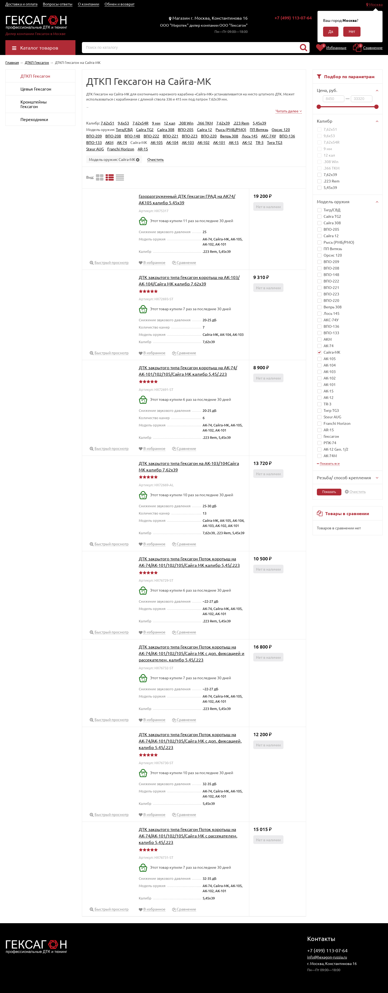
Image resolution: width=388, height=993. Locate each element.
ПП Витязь (333, 248)
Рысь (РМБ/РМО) (339, 242)
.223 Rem (328, 180)
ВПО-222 (331, 280)
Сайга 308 (332, 222)
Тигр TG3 (331, 410)
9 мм (324, 148)
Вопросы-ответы (57, 3)
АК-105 (330, 358)
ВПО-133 (331, 332)
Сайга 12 (331, 235)
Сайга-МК (328, 352)
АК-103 (330, 371)
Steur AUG (332, 416)
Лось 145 (332, 313)
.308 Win (327, 161)
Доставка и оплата (21, 3)
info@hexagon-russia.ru (327, 956)
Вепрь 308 (333, 306)
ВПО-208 (331, 268)
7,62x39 (327, 174)
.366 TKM (328, 168)
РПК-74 (326, 442)
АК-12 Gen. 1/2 (332, 449)
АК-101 (330, 384)
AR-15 (329, 429)
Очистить (357, 491)
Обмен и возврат (119, 3)
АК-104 (330, 365)
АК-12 (329, 397)
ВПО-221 (331, 287)
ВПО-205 (331, 229)
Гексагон (328, 436)
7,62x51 (327, 129)
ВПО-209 (331, 261)
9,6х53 (326, 135)
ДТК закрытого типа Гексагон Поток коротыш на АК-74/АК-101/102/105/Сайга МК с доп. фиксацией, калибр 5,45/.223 (190, 741)
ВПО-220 (331, 300)
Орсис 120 (333, 255)
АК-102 (330, 377)
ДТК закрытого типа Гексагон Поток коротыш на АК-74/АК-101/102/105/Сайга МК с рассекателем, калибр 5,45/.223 (188, 835)
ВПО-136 (331, 326)
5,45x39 (327, 187)
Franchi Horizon (337, 423)
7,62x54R (328, 142)
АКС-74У (331, 319)
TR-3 (327, 403)
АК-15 (329, 390)
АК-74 (329, 345)
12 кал (326, 155)
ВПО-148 (331, 274)
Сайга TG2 (332, 216)
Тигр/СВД (332, 209)
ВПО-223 (331, 293)
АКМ (328, 339)
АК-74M (327, 455)
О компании (88, 3)
